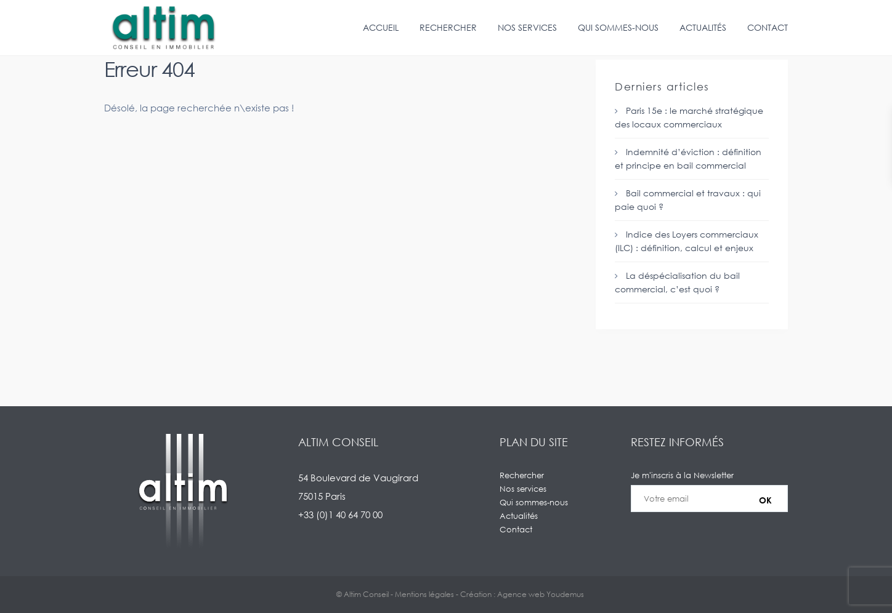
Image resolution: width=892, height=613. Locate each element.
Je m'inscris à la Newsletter (709, 498)
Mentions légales (424, 594)
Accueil (381, 27)
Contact (767, 27)
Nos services (527, 27)
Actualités (702, 27)
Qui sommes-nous (618, 27)
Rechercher (448, 27)
